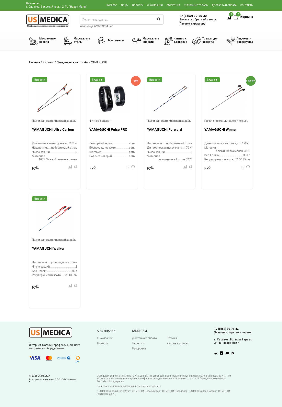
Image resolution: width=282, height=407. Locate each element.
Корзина (243, 17)
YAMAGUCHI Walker (48, 248)
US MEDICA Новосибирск (146, 391)
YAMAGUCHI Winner (220, 129)
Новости (137, 5)
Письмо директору (192, 23)
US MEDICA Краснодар (174, 391)
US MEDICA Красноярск (203, 391)
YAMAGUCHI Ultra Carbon (53, 129)
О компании (155, 5)
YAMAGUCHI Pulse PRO (108, 129)
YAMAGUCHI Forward (164, 129)
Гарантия (138, 343)
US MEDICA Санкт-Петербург (114, 391)
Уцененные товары (196, 5)
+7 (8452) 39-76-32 (193, 16)
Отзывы (172, 338)
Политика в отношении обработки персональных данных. (129, 386)
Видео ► (40, 79)
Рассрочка (173, 5)
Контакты (246, 5)
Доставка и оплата (224, 5)
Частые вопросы (177, 343)
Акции (125, 5)
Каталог (112, 5)
